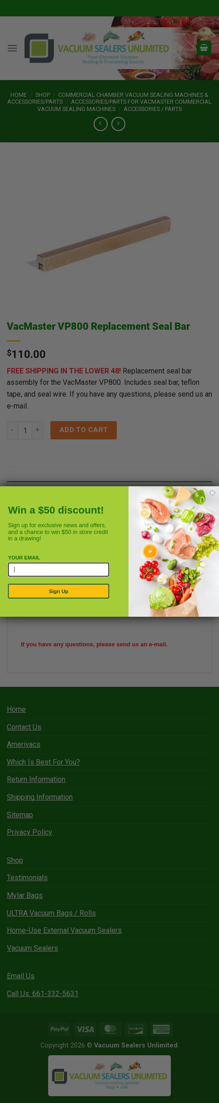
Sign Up (58, 591)
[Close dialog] (212, 493)
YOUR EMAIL (24, 557)
